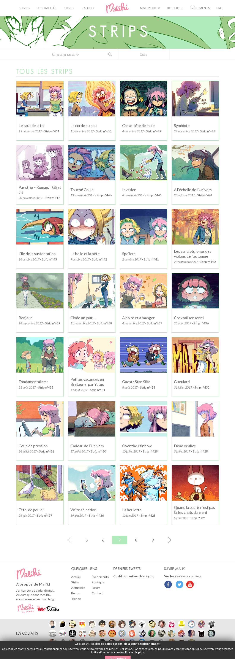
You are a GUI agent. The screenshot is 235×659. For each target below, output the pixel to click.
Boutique (98, 582)
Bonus (75, 593)
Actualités (78, 587)
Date (143, 54)
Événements (100, 577)
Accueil (76, 577)
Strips (75, 582)
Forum (96, 587)
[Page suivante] (162, 540)
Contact (97, 593)
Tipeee (76, 598)
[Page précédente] (77, 540)
